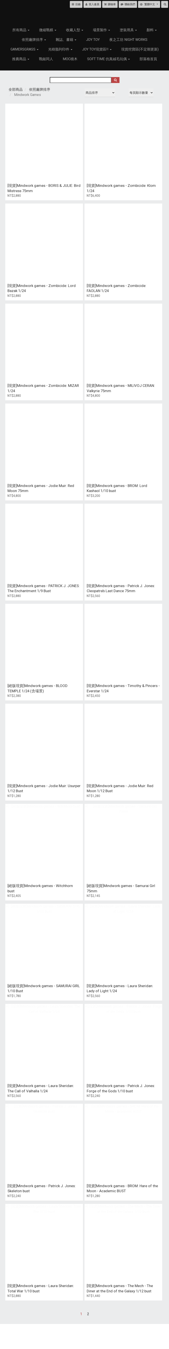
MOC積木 (70, 59)
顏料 (152, 30)
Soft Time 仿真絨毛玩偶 (108, 59)
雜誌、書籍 (66, 40)
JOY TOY (93, 40)
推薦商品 (20, 59)
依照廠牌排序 (34, 40)
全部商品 (16, 89)
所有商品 (20, 30)
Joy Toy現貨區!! (97, 49)
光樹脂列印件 (60, 49)
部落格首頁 (148, 59)
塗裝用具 (128, 30)
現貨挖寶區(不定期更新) (140, 49)
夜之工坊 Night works (128, 40)
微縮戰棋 (47, 30)
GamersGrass (25, 49)
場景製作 (101, 30)
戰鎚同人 (46, 59)
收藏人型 (74, 30)
